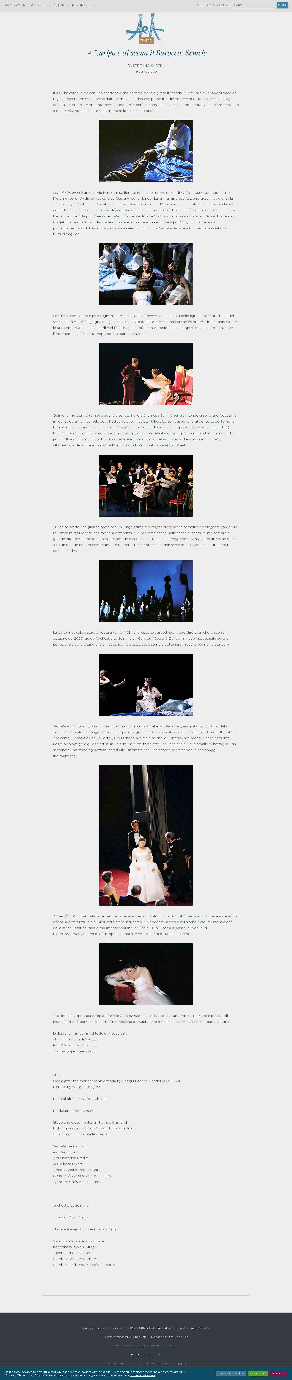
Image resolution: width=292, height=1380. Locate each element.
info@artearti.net (150, 1354)
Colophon (128, 1345)
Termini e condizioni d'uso (157, 1363)
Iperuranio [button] (81, 5)
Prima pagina (16, 5)
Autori (116, 1345)
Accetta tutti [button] (258, 1373)
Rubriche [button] (39, 5)
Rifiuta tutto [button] (278, 1373)
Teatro (146, 40)
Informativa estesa (142, 1375)
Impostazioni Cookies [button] (231, 1373)
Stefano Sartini (149, 65)
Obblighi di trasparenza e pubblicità (157, 1345)
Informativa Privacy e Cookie (122, 1363)
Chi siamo (205, 5)
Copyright (181, 1363)
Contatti (224, 5)
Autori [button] (59, 5)
